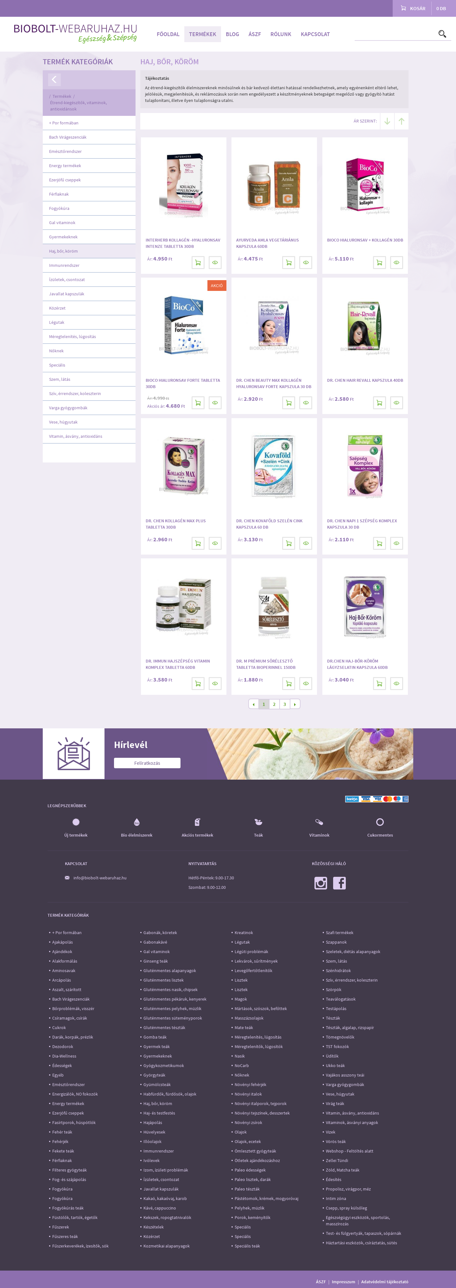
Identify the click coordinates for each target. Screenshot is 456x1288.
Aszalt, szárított (66, 989)
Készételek (153, 1227)
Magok (241, 999)
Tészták (333, 1018)
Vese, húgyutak (63, 422)
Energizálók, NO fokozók (75, 1094)
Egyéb (58, 1075)
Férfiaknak (59, 194)
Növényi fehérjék (250, 1084)
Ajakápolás (62, 942)
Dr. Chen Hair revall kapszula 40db (365, 380)
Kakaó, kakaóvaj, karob (165, 1198)
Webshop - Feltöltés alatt (349, 1151)
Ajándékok (62, 951)
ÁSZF (255, 34)
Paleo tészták (247, 1189)
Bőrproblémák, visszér (73, 1008)
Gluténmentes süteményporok (172, 1018)
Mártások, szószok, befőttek (261, 1008)
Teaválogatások (341, 999)
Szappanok (336, 942)
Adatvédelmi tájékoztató (384, 1282)
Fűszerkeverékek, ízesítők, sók (80, 1246)
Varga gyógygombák (68, 408)
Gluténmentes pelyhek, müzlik (172, 1008)
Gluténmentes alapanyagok (169, 970)
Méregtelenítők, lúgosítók (259, 1046)
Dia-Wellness (64, 1056)
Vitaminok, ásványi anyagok (352, 1122)
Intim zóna (336, 1198)
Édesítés (333, 1179)
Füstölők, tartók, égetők (75, 1217)
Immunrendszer (64, 265)
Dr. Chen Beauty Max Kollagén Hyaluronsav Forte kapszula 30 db (273, 383)
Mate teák (244, 1027)
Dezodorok (62, 1046)
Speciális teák (247, 1246)
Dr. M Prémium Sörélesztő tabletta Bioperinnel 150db (265, 664)
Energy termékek (65, 165)
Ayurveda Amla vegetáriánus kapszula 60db (267, 243)
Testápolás (336, 1008)
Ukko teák (335, 1065)
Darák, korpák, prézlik (72, 1037)
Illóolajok (152, 1141)
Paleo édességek (250, 1170)
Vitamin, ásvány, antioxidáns (75, 436)
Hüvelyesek (154, 1132)
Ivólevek (151, 1160)
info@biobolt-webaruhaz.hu (100, 878)
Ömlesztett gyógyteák (255, 1151)
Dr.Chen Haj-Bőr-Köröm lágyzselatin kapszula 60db (357, 664)
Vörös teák (336, 1141)
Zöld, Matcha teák (342, 1170)
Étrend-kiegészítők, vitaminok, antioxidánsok (78, 106)
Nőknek (56, 351)
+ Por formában (64, 123)
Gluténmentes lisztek (163, 980)
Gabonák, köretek (160, 932)
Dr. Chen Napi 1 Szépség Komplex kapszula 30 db (362, 524)
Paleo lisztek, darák (253, 1179)
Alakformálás (64, 961)
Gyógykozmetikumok (163, 1065)
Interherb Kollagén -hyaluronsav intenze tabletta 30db (183, 243)
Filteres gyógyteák (69, 1170)
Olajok (241, 1132)
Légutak (56, 322)
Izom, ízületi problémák (165, 1170)
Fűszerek (60, 1227)
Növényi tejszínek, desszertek (262, 1113)
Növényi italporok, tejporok (261, 1103)
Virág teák (335, 1103)
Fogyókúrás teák (68, 1208)
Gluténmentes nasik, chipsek (170, 989)
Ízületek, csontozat (67, 279)
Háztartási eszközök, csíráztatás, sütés (361, 1243)
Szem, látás (59, 379)
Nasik (240, 1056)
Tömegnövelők (340, 1037)
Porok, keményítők (252, 1217)
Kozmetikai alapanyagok (166, 1246)
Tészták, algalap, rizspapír (350, 1027)
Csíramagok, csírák (69, 1018)
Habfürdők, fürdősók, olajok (169, 1094)
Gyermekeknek (63, 237)
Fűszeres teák (65, 1236)
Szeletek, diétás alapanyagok (353, 951)
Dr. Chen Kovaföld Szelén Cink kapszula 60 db (269, 524)
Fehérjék (60, 1141)
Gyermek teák (156, 1046)
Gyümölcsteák (157, 1084)
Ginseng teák (155, 961)
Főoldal (168, 34)
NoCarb (242, 1065)
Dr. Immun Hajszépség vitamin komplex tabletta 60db (178, 664)
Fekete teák (63, 1151)
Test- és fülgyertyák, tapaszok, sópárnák (363, 1233)
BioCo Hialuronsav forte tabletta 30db (183, 383)
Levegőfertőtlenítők (253, 970)
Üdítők (332, 1056)
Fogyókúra (59, 208)
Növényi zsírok (248, 1122)
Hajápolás (152, 1122)
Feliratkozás (147, 763)
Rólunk (280, 34)
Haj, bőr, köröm (63, 251)
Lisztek (241, 980)
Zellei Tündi (337, 1160)
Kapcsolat (315, 34)
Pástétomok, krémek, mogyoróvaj (266, 1198)
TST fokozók (337, 1046)
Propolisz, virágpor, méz (348, 1189)
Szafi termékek (339, 932)
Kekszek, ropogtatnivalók (167, 1217)
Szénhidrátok (338, 970)
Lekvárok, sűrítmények (256, 961)
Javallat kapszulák (66, 294)
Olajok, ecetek (248, 1141)
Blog (232, 34)
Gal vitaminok (62, 222)
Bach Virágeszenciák (67, 137)
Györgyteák (154, 1075)
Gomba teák (155, 1037)
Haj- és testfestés (159, 1113)
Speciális (57, 365)
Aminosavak (63, 970)
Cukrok (59, 1027)
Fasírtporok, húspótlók (74, 1122)
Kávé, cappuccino (159, 1208)
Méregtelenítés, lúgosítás (72, 336)
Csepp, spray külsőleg (346, 1208)
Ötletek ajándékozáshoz (257, 1160)
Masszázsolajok (249, 1018)
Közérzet (57, 308)
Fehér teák (62, 1132)
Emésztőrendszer (65, 151)
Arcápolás (61, 980)
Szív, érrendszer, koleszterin (75, 393)
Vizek (330, 1132)
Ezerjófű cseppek (65, 180)
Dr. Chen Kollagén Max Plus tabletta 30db (176, 524)
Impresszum (343, 1282)
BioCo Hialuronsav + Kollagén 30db (365, 240)
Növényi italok (248, 1094)
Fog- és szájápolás (69, 1179)
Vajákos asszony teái (345, 1075)
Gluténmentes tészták (164, 1027)
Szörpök (333, 989)
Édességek (62, 1065)
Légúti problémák (251, 951)
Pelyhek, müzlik (249, 1208)
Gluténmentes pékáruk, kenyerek (174, 999)
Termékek (202, 34)
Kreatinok (244, 932)
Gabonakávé (155, 942)
